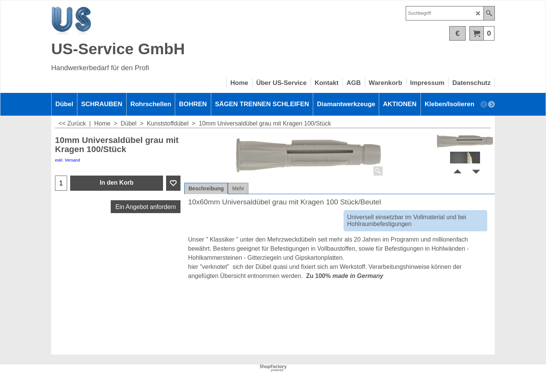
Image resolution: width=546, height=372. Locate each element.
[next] (491, 104)
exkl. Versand (67, 160)
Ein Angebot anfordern (146, 207)
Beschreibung (206, 188)
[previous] (483, 104)
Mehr (238, 188)
